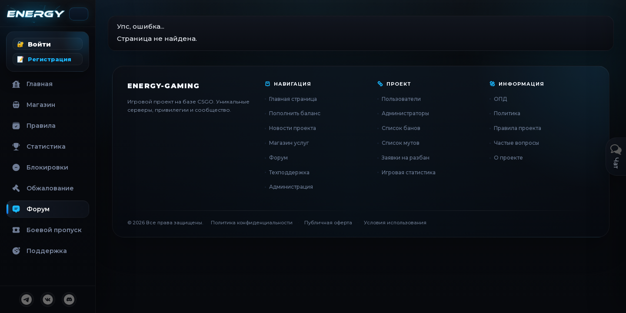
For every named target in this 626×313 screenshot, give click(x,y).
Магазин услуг (289, 143)
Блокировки (40, 167)
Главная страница (293, 99)
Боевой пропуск (47, 230)
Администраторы (405, 113)
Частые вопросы (516, 143)
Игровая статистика (409, 172)
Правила (34, 125)
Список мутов (401, 143)
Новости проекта (292, 128)
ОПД (500, 99)
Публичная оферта (328, 223)
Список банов (401, 128)
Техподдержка (289, 172)
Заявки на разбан (406, 157)
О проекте (508, 157)
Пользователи (401, 99)
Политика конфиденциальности (252, 223)
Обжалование (43, 188)
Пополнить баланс (294, 113)
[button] (48, 44)
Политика (507, 113)
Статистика (39, 146)
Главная (32, 84)
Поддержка (39, 250)
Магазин (33, 104)
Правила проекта (517, 128)
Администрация (291, 186)
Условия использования (395, 223)
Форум (31, 209)
